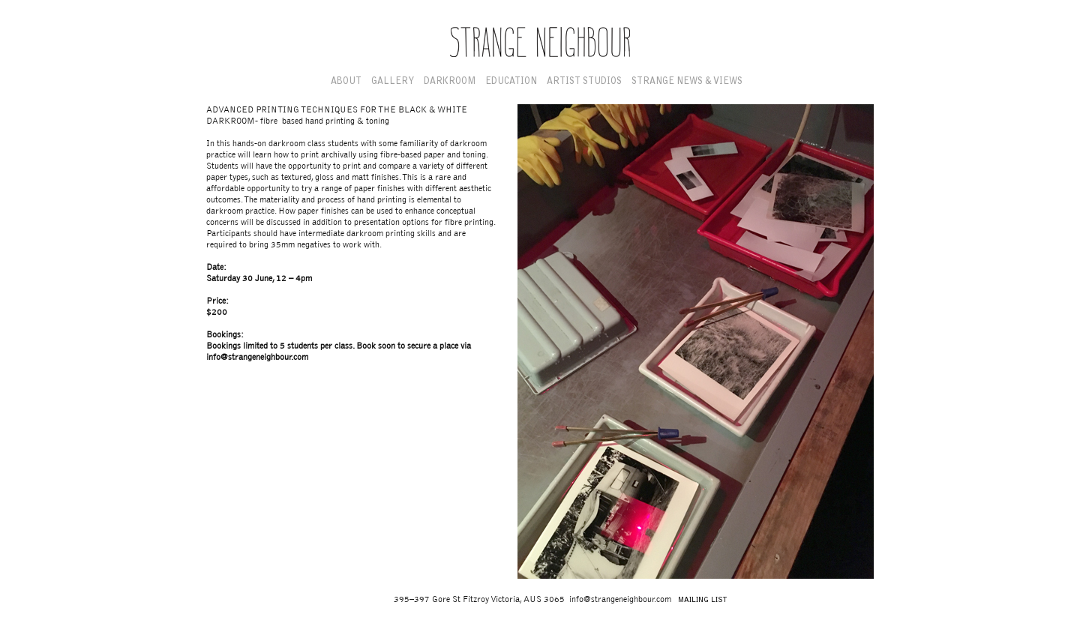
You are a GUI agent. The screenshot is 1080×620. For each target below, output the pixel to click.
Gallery (392, 81)
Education (511, 81)
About (346, 81)
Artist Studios (584, 81)
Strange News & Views (687, 81)
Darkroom (450, 81)
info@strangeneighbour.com (257, 357)
